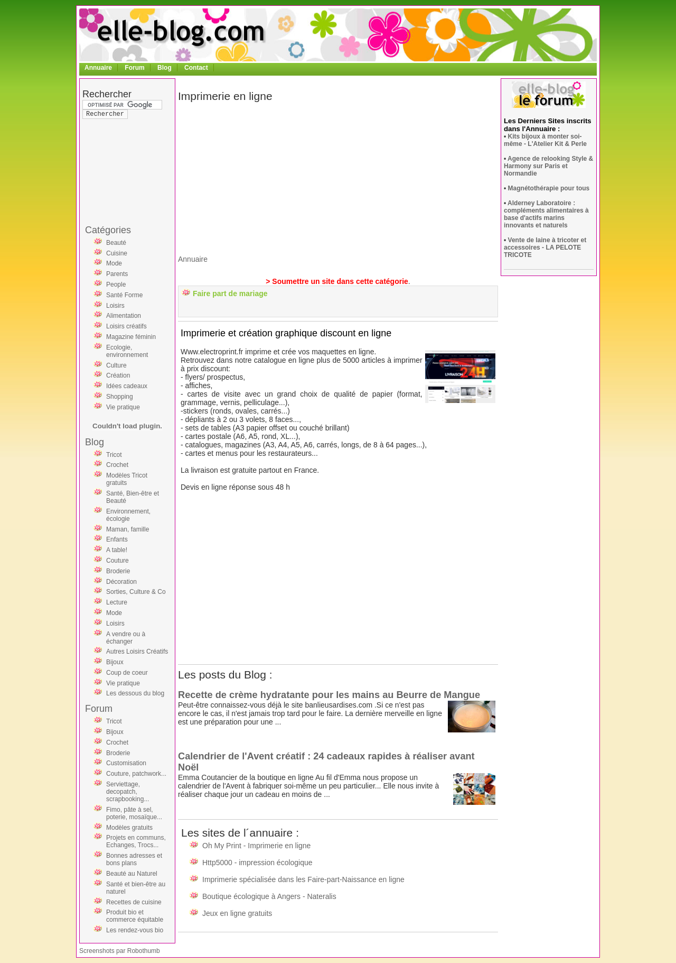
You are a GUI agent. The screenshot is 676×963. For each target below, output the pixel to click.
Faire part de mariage (230, 293)
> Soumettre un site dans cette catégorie (337, 281)
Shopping (119, 396)
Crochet (117, 465)
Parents (117, 274)
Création (118, 375)
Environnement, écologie (128, 515)
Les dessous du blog (135, 693)
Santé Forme (124, 295)
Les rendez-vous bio (134, 930)
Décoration (121, 581)
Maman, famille (127, 529)
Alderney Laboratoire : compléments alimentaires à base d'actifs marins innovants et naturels (546, 214)
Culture (116, 365)
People (116, 284)
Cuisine (116, 253)
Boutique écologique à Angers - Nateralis (269, 896)
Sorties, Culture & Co (136, 591)
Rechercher (107, 94)
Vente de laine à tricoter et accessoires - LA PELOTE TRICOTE (545, 247)
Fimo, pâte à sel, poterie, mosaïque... (134, 813)
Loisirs (115, 305)
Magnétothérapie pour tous (549, 188)
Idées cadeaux (126, 386)
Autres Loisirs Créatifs (137, 651)
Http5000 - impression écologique (257, 862)
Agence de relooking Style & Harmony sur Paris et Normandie (548, 166)
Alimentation (123, 315)
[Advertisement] (124, 150)
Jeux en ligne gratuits (237, 913)
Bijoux (115, 662)
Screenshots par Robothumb (119, 951)
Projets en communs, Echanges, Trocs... (136, 841)
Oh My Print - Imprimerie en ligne (256, 845)
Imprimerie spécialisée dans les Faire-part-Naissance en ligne (303, 879)
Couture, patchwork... (136, 773)
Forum (134, 67)
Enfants (117, 539)
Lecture (116, 602)
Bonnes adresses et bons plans (134, 859)
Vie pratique (123, 407)
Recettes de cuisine (134, 902)
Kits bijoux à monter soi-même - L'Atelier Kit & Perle (545, 140)
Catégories (108, 230)
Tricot (114, 454)
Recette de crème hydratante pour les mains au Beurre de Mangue (329, 695)
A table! (116, 550)
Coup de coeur (127, 672)
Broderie (118, 571)
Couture (117, 560)
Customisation (126, 763)
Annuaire (98, 67)
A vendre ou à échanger (125, 637)
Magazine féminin (131, 337)
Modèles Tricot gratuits (126, 479)
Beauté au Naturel (131, 873)
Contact (196, 67)
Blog (164, 67)
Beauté (116, 242)
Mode (114, 263)
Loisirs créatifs (126, 326)
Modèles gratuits (129, 827)
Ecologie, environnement (127, 351)
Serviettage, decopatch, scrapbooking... (127, 792)
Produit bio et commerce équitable (134, 916)
